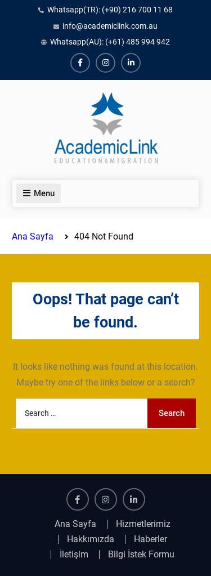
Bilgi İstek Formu (141, 554)
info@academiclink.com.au (110, 25)
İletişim (74, 554)
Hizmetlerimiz (143, 524)
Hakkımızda (90, 539)
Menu (39, 193)
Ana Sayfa (75, 524)
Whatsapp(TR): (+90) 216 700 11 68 (110, 9)
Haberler (150, 539)
